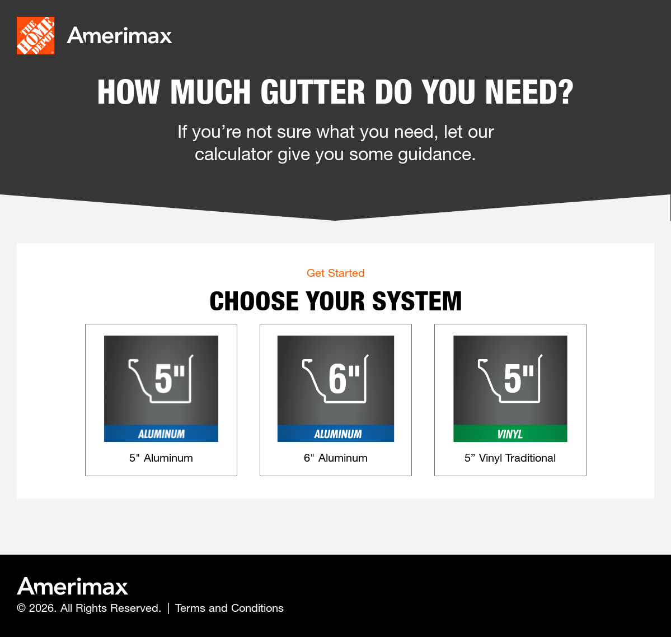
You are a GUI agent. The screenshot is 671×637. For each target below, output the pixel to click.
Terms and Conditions (229, 607)
